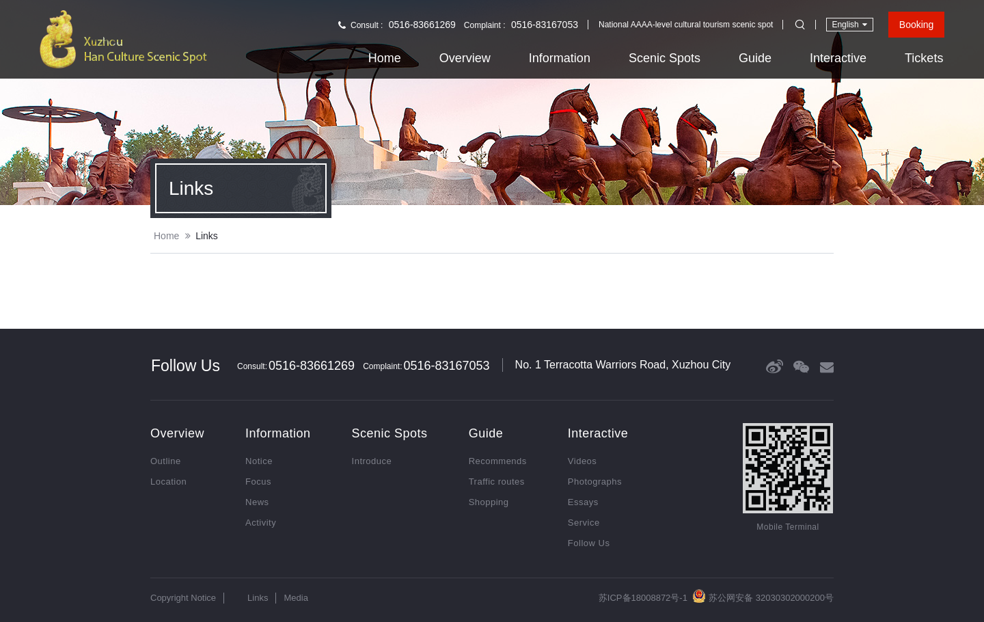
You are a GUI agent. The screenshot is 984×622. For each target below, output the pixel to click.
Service (584, 522)
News (257, 502)
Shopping (489, 502)
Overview (465, 58)
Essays (583, 502)
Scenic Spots (664, 58)
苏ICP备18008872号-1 (643, 598)
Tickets (924, 58)
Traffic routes (497, 481)
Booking (916, 24)
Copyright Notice (183, 598)
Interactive (838, 58)
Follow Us (589, 543)
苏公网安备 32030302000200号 (763, 596)
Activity (260, 522)
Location (168, 481)
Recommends (498, 461)
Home (384, 58)
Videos (582, 461)
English (849, 24)
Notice (259, 461)
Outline (165, 461)
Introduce (372, 461)
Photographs (595, 481)
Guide (755, 58)
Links (206, 235)
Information (559, 58)
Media (296, 598)
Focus (258, 481)
